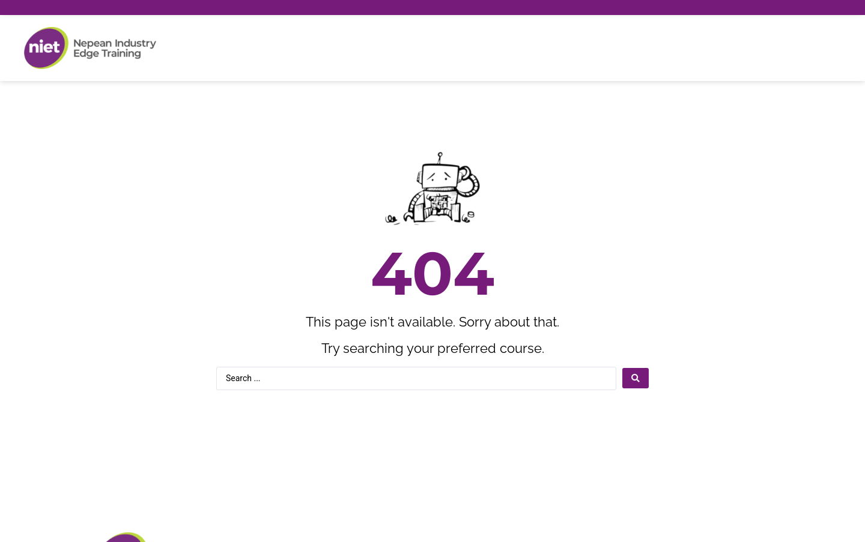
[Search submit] (635, 378)
